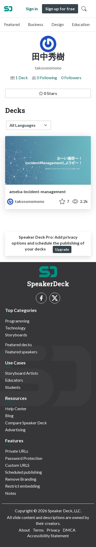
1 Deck (21, 77)
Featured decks (18, 344)
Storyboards (16, 334)
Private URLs (16, 451)
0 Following (47, 77)
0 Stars (48, 93)
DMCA (69, 529)
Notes (10, 493)
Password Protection (23, 458)
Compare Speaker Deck (26, 422)
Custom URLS (17, 465)
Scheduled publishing (23, 472)
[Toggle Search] (84, 8)
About (24, 529)
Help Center (16, 408)
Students (12, 387)
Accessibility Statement (48, 535)
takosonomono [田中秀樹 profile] (25, 201)
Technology (15, 327)
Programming (17, 320)
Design (57, 24)
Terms (38, 529)
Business (35, 24)
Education (81, 24)
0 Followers (71, 77)
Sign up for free (60, 8)
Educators (14, 380)
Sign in (32, 8)
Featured (12, 24)
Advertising (15, 429)
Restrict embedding (22, 485)
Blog (9, 415)
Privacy (53, 529)
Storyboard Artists (21, 373)
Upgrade (62, 249)
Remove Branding (20, 479)
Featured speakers (21, 351)
